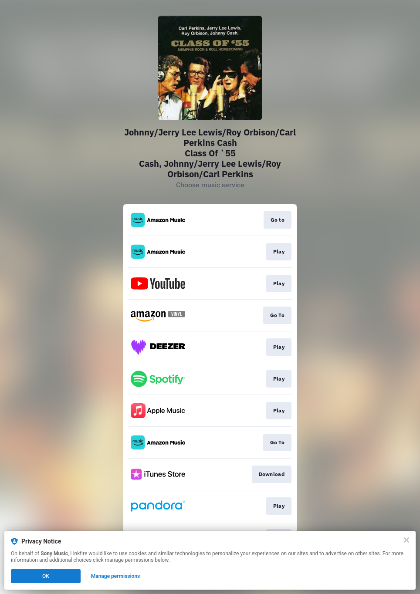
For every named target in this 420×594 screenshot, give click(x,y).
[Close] (406, 540)
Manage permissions (115, 576)
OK (45, 576)
